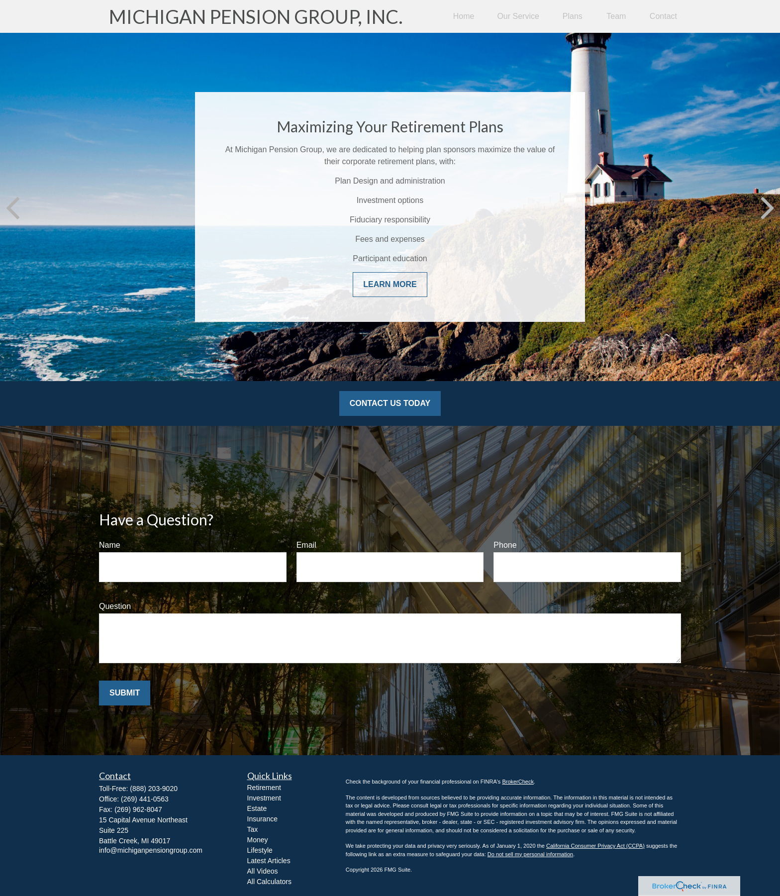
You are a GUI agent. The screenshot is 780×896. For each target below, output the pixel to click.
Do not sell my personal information (530, 854)
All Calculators (269, 882)
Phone (504, 545)
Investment (264, 798)
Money (257, 840)
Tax (252, 829)
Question (115, 606)
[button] (464, 16)
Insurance (262, 819)
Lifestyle (260, 850)
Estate (257, 808)
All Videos (262, 871)
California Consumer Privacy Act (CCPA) (595, 846)
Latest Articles (269, 861)
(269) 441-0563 (145, 799)
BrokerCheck (518, 782)
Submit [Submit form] (124, 693)
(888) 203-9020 (154, 789)
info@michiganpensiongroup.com (150, 850)
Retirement (264, 788)
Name (109, 545)
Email (306, 545)
